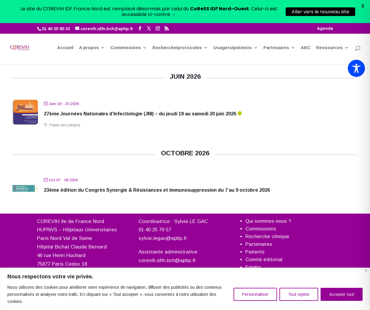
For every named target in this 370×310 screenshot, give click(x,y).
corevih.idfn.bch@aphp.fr (167, 260)
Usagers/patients (232, 27)
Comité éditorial (263, 259)
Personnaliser (255, 294)
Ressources (329, 27)
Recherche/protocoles (177, 27)
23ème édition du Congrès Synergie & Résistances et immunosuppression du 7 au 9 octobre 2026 (157, 190)
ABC (306, 27)
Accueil (65, 27)
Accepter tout (341, 294)
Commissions (125, 27)
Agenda (325, 5)
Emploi (253, 267)
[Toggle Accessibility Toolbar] (356, 68)
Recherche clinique (267, 236)
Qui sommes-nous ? (268, 221)
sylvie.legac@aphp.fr (163, 238)
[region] (185, 289)
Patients (255, 251)
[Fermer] (366, 270)
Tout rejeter (299, 294)
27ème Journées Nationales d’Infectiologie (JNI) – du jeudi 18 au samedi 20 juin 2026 (140, 113)
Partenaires (276, 27)
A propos (89, 27)
